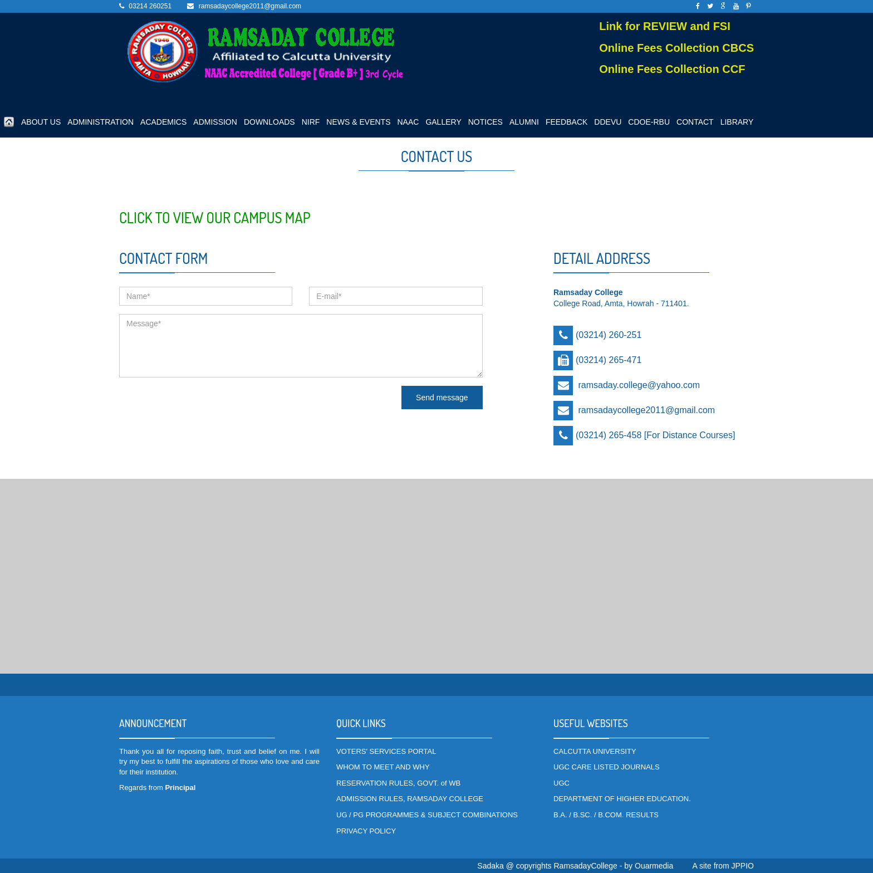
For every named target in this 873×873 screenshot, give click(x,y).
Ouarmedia (654, 865)
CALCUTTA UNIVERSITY (594, 751)
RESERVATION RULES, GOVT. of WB (398, 783)
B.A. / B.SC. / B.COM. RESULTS (606, 815)
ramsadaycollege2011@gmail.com (250, 6)
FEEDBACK (566, 121)
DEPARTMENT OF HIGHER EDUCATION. (622, 798)
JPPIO (743, 865)
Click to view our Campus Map (215, 217)
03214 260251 (150, 6)
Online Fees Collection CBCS (676, 48)
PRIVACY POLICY (366, 831)
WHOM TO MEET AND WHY (383, 767)
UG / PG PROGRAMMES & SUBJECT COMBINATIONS (427, 815)
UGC (561, 783)
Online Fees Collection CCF (672, 69)
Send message (442, 397)
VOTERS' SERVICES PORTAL (386, 751)
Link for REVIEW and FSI (664, 26)
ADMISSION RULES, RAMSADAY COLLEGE (409, 798)
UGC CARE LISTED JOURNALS (606, 767)
